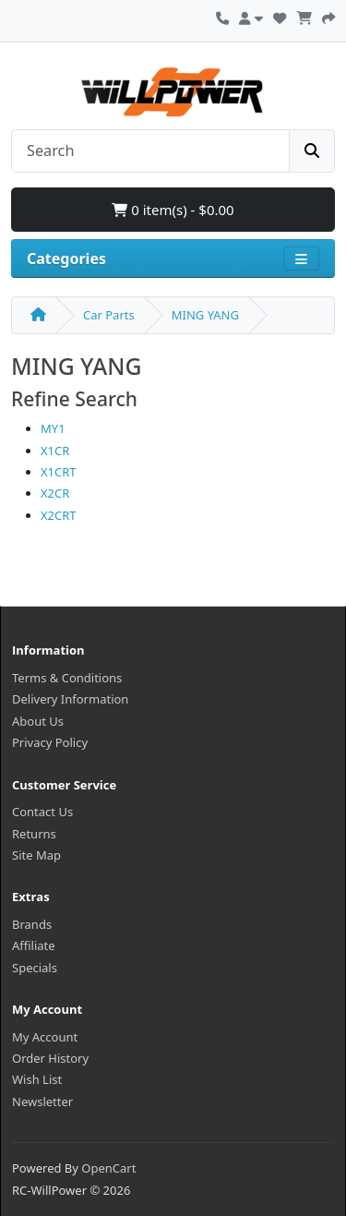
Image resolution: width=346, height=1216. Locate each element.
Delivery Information (70, 699)
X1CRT (59, 472)
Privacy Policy (50, 742)
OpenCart (108, 1168)
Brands (32, 924)
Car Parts (109, 315)
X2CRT (59, 515)
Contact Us (42, 811)
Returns (34, 833)
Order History (50, 1058)
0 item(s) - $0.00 (172, 209)
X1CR (55, 450)
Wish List (37, 1079)
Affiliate (33, 945)
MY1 (53, 428)
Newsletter (42, 1101)
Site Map (36, 855)
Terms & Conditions (67, 677)
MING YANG (205, 315)
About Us (38, 721)
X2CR (55, 493)
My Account (45, 1037)
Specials (34, 967)
